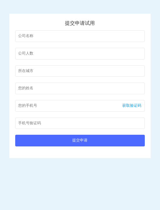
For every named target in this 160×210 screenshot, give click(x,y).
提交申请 (79, 140)
